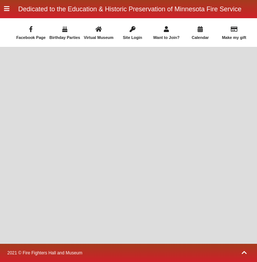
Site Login (132, 33)
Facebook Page (31, 33)
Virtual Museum (98, 33)
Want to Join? (166, 33)
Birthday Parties (64, 33)
